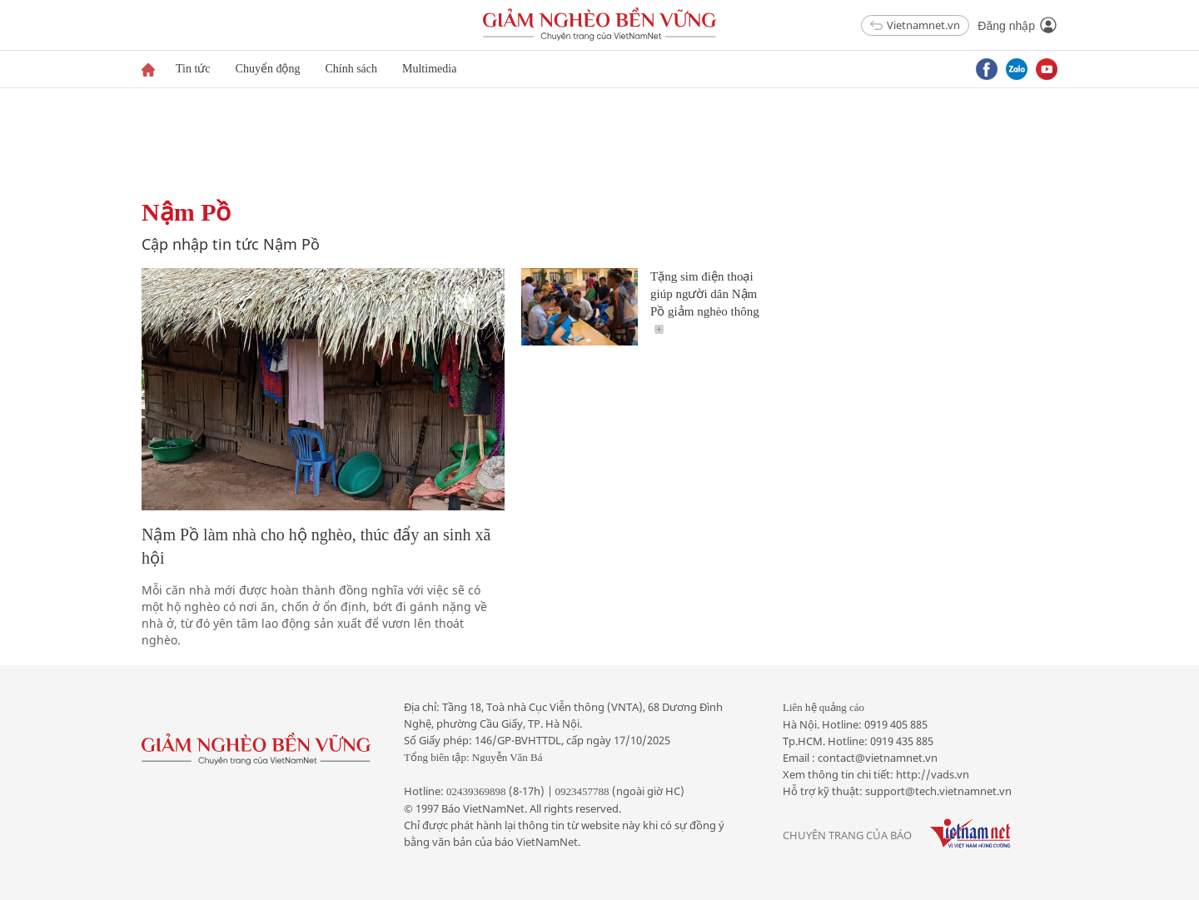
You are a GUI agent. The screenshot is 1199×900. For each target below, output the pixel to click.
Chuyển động (268, 68)
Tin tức (193, 68)
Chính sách (351, 68)
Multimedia (429, 68)
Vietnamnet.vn (915, 24)
